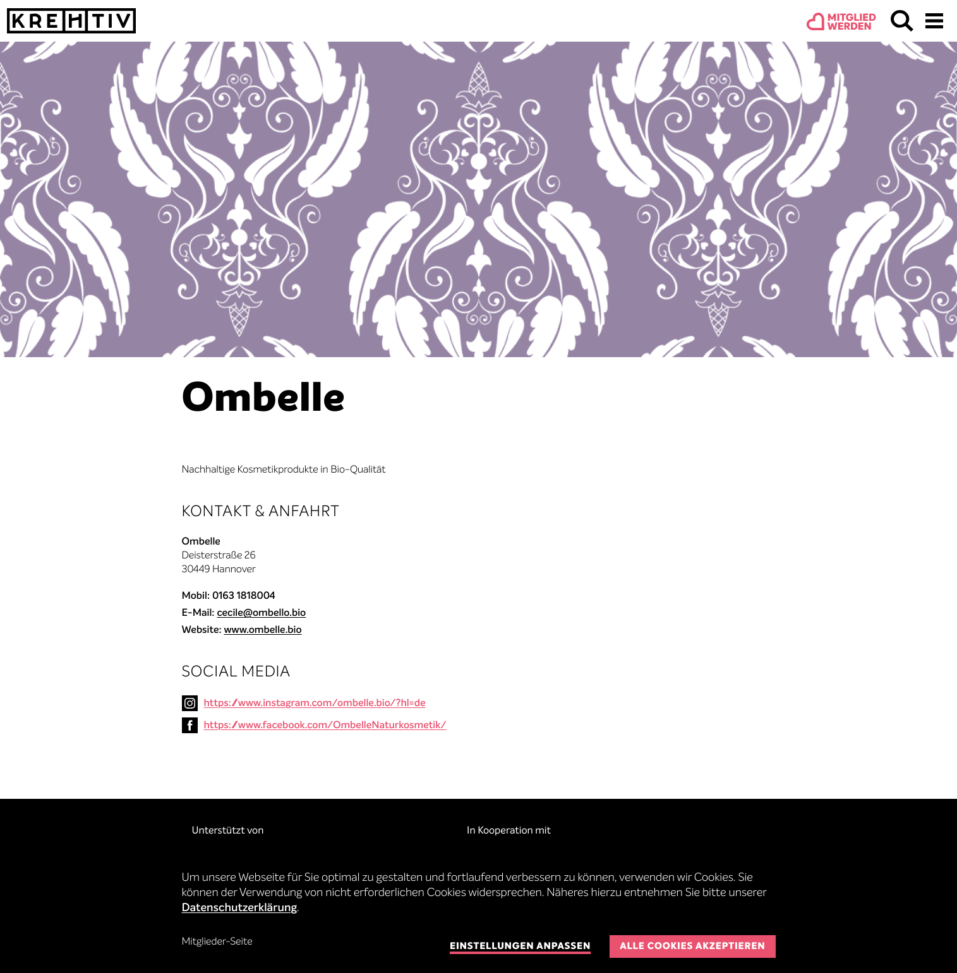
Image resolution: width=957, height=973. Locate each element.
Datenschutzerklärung (240, 908)
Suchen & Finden (902, 20)
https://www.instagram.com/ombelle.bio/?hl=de (315, 704)
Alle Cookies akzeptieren (692, 947)
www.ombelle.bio (262, 630)
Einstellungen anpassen (520, 947)
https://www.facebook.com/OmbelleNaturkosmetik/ (325, 726)
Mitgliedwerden (852, 22)
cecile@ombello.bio (261, 613)
